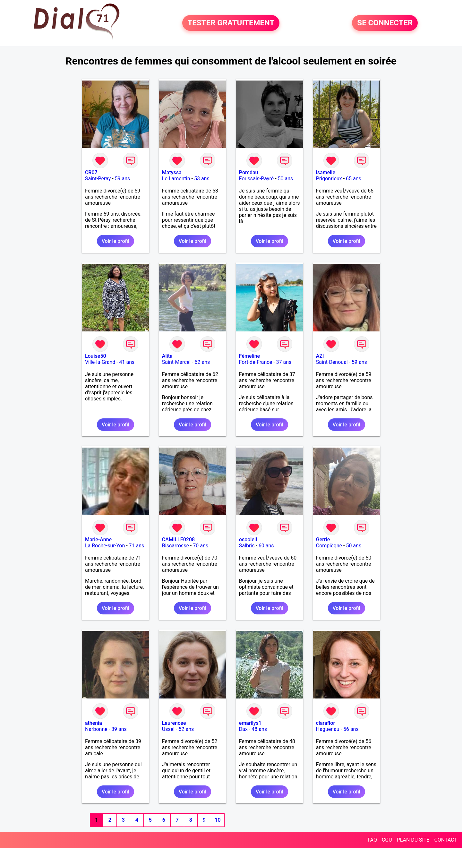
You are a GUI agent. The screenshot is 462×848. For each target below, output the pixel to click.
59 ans (122, 179)
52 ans (186, 729)
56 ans (351, 729)
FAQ (372, 840)
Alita (167, 356)
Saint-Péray (98, 179)
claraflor (325, 723)
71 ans (136, 546)
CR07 (91, 172)
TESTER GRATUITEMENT (230, 23)
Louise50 (95, 356)
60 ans (266, 546)
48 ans (259, 729)
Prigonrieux (329, 179)
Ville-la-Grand (100, 362)
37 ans (284, 362)
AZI (320, 356)
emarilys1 (250, 723)
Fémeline (249, 356)
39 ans (119, 729)
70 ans (200, 546)
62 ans (202, 362)
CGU (387, 840)
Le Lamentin (176, 179)
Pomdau (248, 172)
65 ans (353, 179)
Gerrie (323, 539)
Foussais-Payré (256, 179)
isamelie (325, 172)
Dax (243, 729)
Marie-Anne (98, 539)
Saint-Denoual (332, 362)
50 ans (285, 179)
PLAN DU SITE (413, 840)
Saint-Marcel (176, 362)
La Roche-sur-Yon (105, 546)
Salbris (247, 546)
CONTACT (445, 840)
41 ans (127, 362)
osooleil (248, 539)
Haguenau (327, 729)
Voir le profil (115, 241)
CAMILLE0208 (178, 539)
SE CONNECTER (385, 23)
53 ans (202, 179)
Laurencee (174, 723)
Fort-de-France (255, 362)
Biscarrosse (175, 546)
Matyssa (172, 172)
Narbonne (96, 729)
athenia (93, 723)
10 (217, 820)
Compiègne (329, 546)
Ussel (168, 729)
